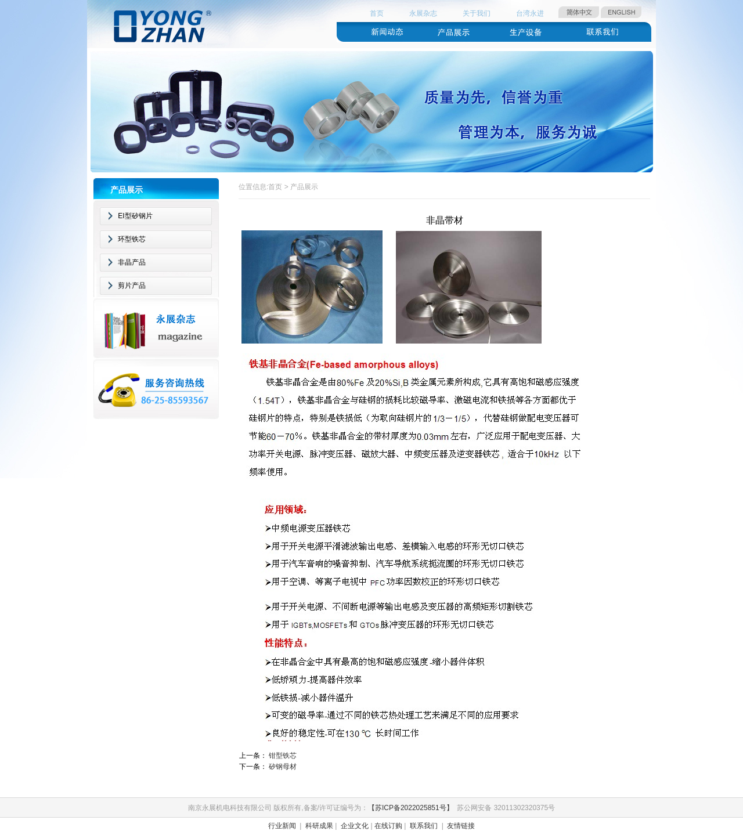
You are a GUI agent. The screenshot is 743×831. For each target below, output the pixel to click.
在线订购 (388, 826)
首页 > (279, 187)
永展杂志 (423, 13)
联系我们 (424, 826)
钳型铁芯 (283, 755)
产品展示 (304, 187)
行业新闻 (282, 826)
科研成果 (319, 826)
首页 (377, 13)
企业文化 (355, 826)
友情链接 (461, 826)
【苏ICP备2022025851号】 (410, 808)
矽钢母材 (283, 767)
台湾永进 (530, 13)
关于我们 (476, 13)
